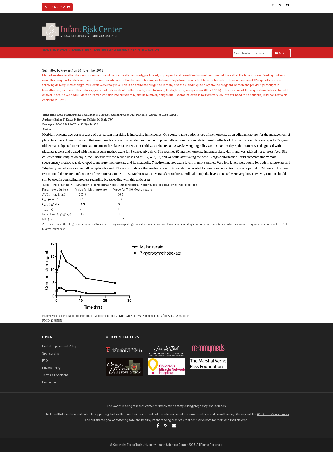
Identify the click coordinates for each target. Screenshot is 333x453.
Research (126, 53)
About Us (164, 53)
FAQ (45, 361)
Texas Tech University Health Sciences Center (157, 445)
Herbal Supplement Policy (59, 347)
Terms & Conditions (55, 376)
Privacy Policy (51, 368)
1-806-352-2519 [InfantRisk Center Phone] (57, 7)
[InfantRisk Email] (174, 427)
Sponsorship (50, 354)
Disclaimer (49, 383)
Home (49, 53)
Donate (183, 53)
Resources (106, 53)
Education (67, 53)
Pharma (145, 53)
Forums (87, 53)
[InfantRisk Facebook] (158, 427)
